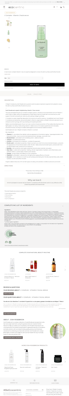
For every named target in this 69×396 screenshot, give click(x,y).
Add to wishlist (61, 88)
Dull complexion (9, 198)
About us (28, 393)
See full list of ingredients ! (34, 173)
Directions (8, 166)
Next (9, 47)
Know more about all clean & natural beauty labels (16, 245)
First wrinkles (8, 195)
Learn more (7, 74)
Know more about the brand (13, 337)
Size (5, 78)
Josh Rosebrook (10, 12)
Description (9, 100)
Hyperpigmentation (10, 193)
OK (42, 389)
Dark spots (8, 197)
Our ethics (29, 395)
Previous (9, 17)
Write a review (8, 293)
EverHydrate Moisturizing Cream (28, 2)
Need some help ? (9, 88)
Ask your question (10, 313)
